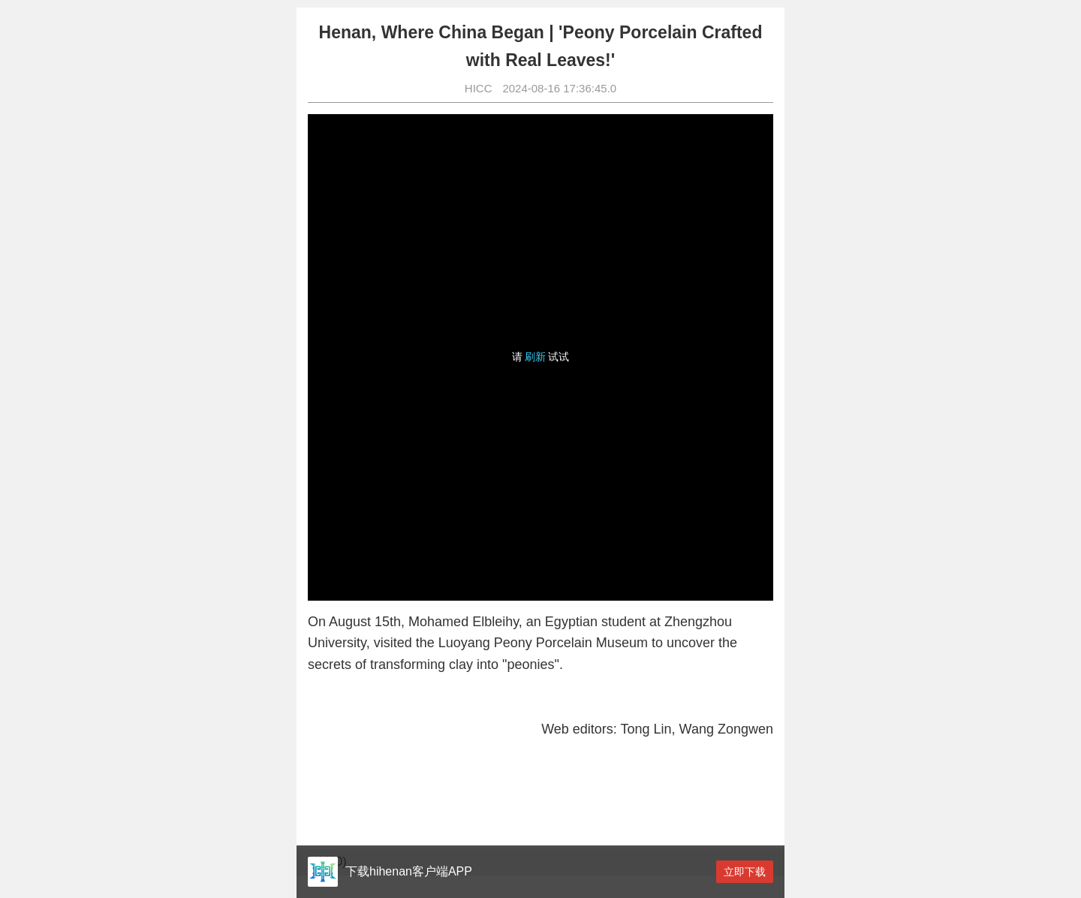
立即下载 (745, 872)
